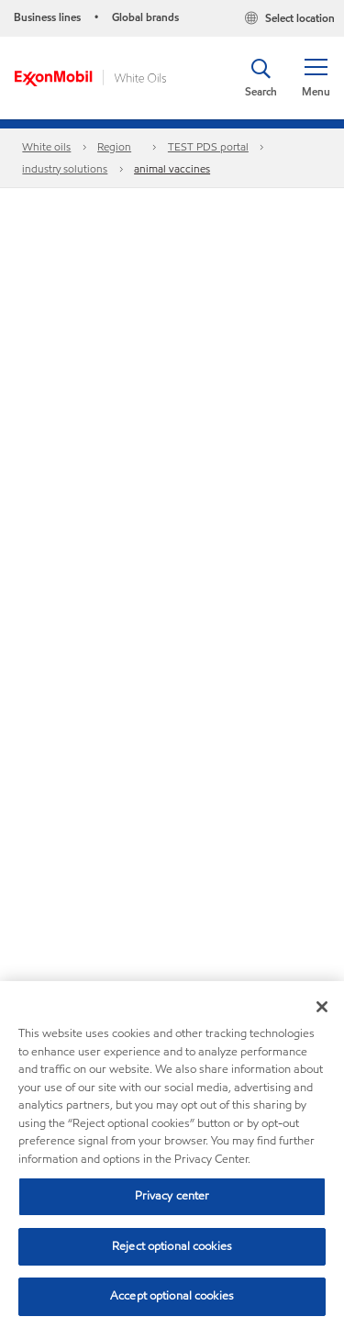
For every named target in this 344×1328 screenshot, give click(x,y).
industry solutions (64, 168)
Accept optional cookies (172, 1296)
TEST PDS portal (208, 146)
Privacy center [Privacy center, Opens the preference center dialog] (172, 1196)
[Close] (322, 1007)
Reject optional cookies (172, 1246)
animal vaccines (172, 168)
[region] (172, 1154)
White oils (46, 146)
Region (114, 146)
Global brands (145, 17)
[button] (315, 78)
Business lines (47, 17)
